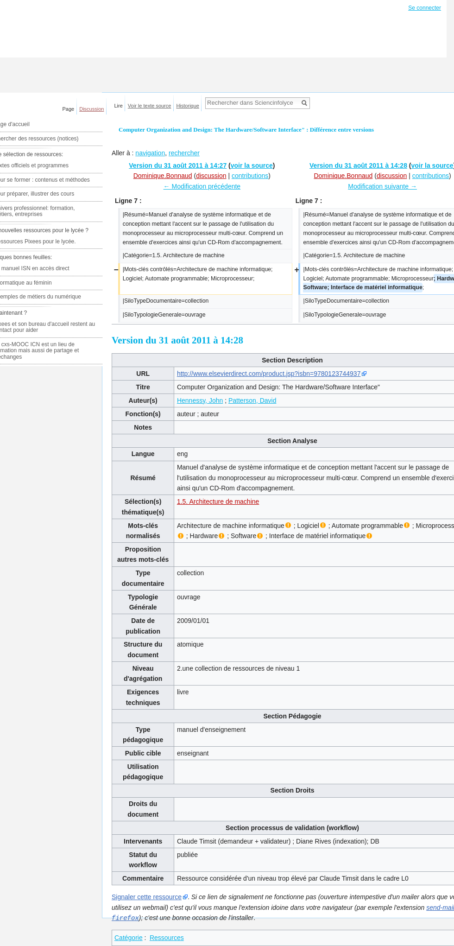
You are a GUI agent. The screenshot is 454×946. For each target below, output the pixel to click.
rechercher (184, 153)
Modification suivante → (382, 186)
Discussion (91, 109)
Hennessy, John (200, 400)
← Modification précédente (202, 186)
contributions (250, 175)
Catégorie (128, 937)
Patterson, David (252, 400)
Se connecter (424, 8)
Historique (187, 105)
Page (69, 109)
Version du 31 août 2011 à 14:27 (178, 165)
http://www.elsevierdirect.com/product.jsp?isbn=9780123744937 (269, 373)
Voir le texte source (149, 105)
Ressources (167, 937)
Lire (118, 105)
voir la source (252, 165)
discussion (211, 175)
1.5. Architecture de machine (218, 501)
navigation (150, 153)
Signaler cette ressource (147, 897)
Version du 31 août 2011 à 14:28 (358, 165)
